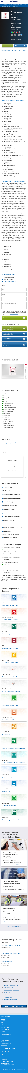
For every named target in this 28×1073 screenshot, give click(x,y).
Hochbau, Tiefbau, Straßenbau (11, 648)
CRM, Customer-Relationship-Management (14, 762)
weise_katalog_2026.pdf (9, 442)
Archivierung (7, 791)
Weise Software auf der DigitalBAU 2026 (11, 945)
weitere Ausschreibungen (14, 926)
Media (15, 50)
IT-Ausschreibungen (5, 1040)
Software (5, 4)
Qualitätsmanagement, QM (10, 777)
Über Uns (3, 1019)
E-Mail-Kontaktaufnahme (10, 281)
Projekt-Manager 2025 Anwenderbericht (11, 953)
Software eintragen (5, 1029)
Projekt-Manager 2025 (6, 961)
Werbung (3, 1031)
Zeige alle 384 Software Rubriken (14, 1006)
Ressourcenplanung (8, 997)
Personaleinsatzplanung (10, 805)
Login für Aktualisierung (6, 1034)
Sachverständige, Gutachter (10, 619)
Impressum (3, 1024)
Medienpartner (4, 1032)
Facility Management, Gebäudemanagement (15, 748)
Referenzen (3, 1020)
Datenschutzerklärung (14, 314)
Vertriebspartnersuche (5, 1041)
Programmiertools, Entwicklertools (12, 676)
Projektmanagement (8, 994)
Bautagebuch (7, 734)
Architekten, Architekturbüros (11, 605)
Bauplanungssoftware (9, 987)
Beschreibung (6, 50)
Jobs (2, 1022)
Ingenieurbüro (7, 992)
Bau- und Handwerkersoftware (14, 4)
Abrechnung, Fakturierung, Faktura (12, 820)
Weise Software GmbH (9, 274)
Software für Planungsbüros (10, 999)
